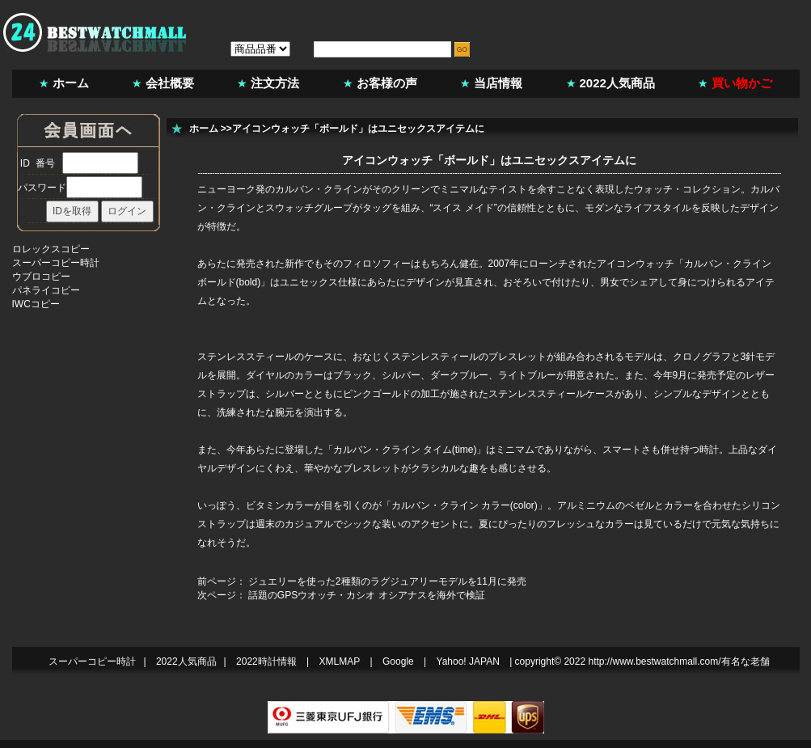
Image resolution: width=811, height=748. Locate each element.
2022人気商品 (617, 83)
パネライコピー (46, 290)
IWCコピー (36, 304)
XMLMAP (340, 661)
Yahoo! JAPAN (468, 661)
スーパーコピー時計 (55, 262)
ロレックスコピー (51, 249)
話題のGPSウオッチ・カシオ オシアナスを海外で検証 (366, 595)
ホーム (71, 83)
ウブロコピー (41, 276)
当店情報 (498, 83)
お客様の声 (387, 83)
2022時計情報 (266, 661)
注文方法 (275, 83)
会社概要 (170, 83)
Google (398, 661)
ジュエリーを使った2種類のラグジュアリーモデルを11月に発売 (387, 581)
